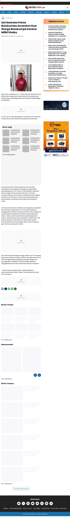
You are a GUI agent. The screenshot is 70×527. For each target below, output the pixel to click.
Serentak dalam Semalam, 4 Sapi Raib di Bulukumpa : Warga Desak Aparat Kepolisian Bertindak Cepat (57, 27)
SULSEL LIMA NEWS (42, 514)
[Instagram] (28, 503)
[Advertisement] (21, 51)
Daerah (61, 12)
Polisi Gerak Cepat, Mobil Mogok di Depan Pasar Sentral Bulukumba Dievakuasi (56, 40)
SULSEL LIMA (30, 514)
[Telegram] (9, 289)
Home (3, 12)
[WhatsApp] (12, 289)
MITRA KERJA (63, 508)
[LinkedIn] (46, 503)
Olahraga (39, 12)
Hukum (16, 12)
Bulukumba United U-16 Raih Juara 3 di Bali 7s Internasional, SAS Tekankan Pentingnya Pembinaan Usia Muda (57, 79)
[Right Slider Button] (68, 12)
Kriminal (30, 12)
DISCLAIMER (36, 508)
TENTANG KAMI (45, 508)
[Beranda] (3, 18)
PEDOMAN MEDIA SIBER (15, 508)
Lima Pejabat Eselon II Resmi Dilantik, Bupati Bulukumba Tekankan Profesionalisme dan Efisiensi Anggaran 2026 (56, 66)
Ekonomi (23, 12)
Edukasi (46, 12)
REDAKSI (5, 508)
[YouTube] (32, 503)
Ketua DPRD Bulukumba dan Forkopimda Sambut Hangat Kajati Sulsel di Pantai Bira (56, 60)
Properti (54, 12)
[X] (5, 289)
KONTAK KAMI (54, 508)
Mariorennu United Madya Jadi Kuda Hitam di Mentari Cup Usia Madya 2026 (57, 47)
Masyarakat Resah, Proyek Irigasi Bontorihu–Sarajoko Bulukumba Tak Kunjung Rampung (57, 53)
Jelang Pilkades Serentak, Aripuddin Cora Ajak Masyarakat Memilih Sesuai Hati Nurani (57, 73)
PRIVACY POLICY (27, 508)
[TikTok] (42, 503)
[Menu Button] (2, 7)
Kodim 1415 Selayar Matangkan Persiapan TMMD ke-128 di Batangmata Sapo (55, 86)
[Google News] (37, 503)
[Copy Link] (15, 289)
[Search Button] (67, 7)
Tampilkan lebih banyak (21, 489)
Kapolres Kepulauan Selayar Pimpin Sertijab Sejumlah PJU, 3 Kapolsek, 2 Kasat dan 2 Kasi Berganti (57, 34)
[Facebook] (2, 289)
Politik (9, 12)
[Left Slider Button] (35, 375)
